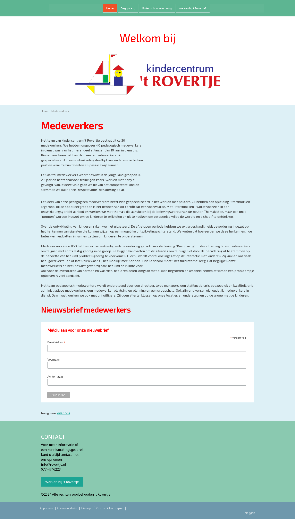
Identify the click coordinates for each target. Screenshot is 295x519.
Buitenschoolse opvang (148, 8)
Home (101, 8)
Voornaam (53, 359)
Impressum (47, 508)
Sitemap (86, 508)
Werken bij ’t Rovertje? (184, 8)
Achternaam (55, 376)
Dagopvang (119, 8)
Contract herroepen (109, 508)
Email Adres (56, 342)
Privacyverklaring (67, 508)
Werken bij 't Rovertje (62, 482)
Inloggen (249, 513)
